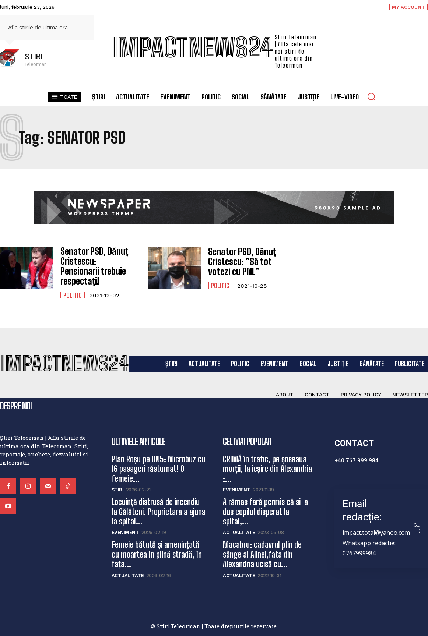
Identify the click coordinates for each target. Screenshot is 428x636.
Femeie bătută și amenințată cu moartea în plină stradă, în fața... (157, 554)
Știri (118, 489)
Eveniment (125, 532)
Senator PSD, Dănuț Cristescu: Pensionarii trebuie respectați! (93, 266)
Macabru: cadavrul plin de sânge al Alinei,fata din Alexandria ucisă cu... (262, 554)
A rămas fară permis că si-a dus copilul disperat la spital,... (265, 511)
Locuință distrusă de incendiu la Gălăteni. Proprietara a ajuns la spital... (158, 511)
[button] (371, 96)
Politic (72, 294)
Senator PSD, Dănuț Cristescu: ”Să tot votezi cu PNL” (241, 262)
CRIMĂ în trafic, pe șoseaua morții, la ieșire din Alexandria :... (267, 468)
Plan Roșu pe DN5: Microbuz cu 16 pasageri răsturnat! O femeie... (158, 468)
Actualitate (128, 574)
